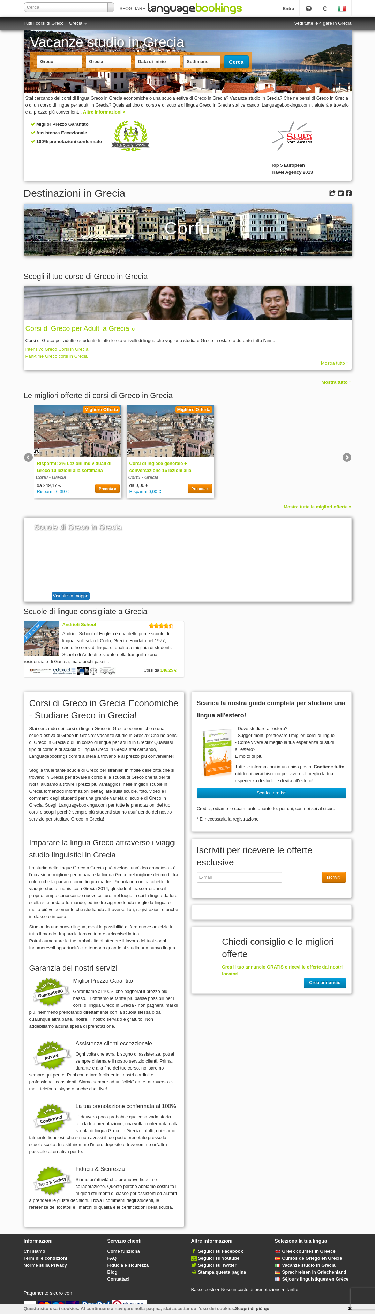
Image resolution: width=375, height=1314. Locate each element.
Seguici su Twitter (217, 1265)
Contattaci (118, 1279)
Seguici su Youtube (218, 1258)
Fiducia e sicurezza (128, 1265)
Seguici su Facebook (220, 1251)
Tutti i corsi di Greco (44, 23)
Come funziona (123, 1251)
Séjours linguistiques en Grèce (312, 1279)
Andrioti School (79, 624)
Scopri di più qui (253, 1308)
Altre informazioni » (104, 112)
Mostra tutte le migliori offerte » (317, 507)
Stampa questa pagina (222, 1272)
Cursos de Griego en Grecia (308, 1258)
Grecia (78, 23)
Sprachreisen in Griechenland (310, 1272)
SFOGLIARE (135, 8)
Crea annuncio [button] (324, 982)
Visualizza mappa (71, 595)
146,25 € (168, 670)
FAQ (112, 1258)
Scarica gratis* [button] (271, 792)
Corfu (42, 477)
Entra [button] (288, 8)
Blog (112, 1272)
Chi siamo (34, 1251)
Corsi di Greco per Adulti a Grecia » (80, 328)
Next (346, 458)
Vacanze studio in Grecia (305, 1265)
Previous (29, 458)
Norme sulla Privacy (45, 1265)
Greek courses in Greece (305, 1251)
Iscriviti (334, 877)
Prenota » (107, 489)
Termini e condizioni (45, 1258)
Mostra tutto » (334, 363)
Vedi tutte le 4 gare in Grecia (322, 23)
